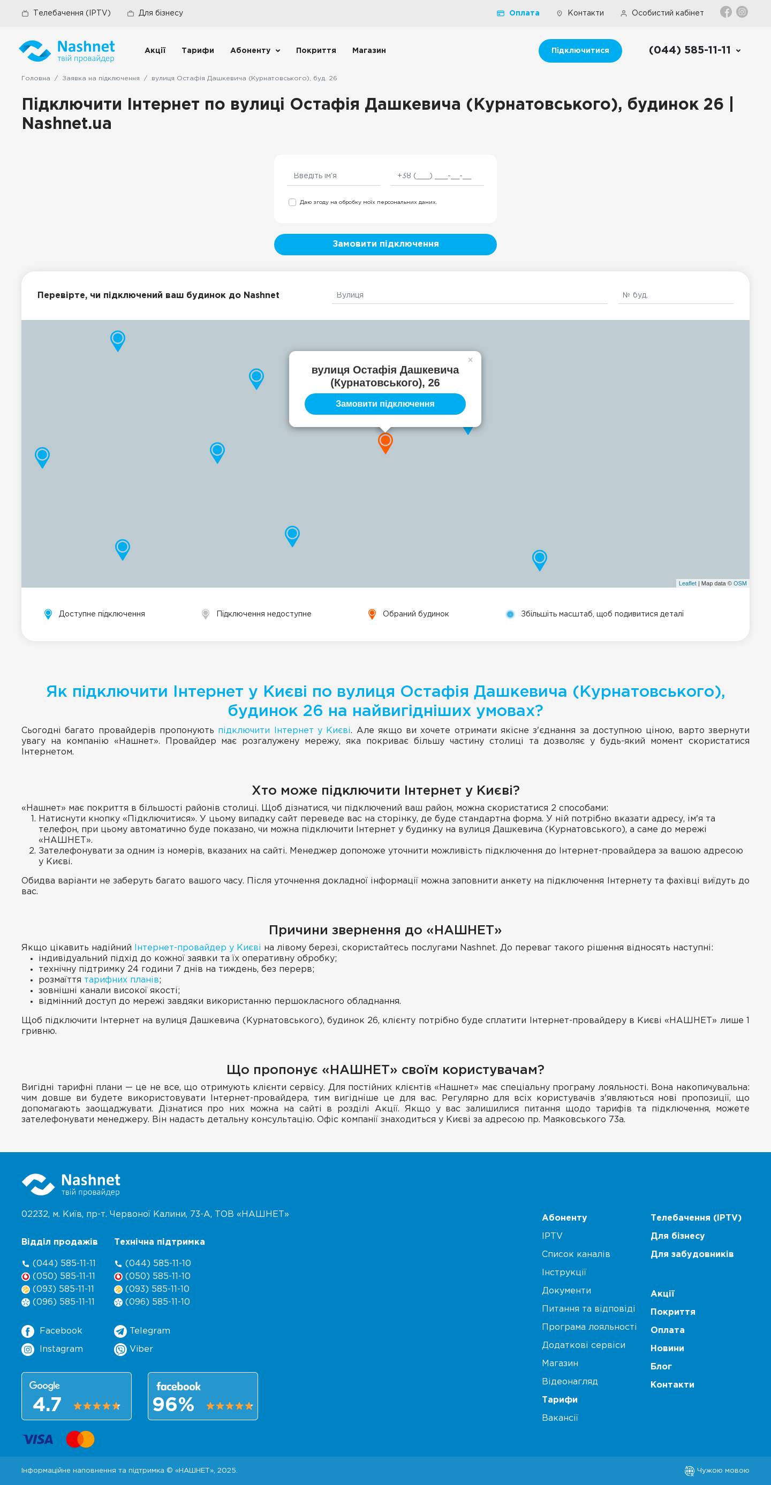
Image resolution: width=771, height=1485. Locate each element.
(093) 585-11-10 (152, 1289)
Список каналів (576, 1255)
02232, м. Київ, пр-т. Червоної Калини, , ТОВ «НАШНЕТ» (155, 1214)
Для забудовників (692, 1255)
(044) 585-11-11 (58, 1263)
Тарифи (198, 51)
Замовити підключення (385, 244)
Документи (566, 1291)
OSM (740, 583)
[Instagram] (743, 12)
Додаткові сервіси (583, 1346)
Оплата (518, 13)
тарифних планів (121, 980)
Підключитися (580, 51)
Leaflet (688, 583)
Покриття (316, 51)
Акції (155, 51)
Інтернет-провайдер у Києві (197, 948)
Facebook (51, 1331)
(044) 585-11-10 (152, 1263)
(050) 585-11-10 (152, 1276)
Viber (133, 1349)
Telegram (142, 1331)
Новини (667, 1349)
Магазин (369, 51)
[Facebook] (727, 12)
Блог (661, 1367)
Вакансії (560, 1418)
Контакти (580, 13)
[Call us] (695, 50)
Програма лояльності (589, 1327)
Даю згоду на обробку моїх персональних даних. (368, 202)
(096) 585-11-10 (152, 1302)
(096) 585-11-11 (58, 1302)
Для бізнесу (155, 13)
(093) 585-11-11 (57, 1289)
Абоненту (250, 51)
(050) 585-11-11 (58, 1276)
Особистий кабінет (662, 13)
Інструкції (564, 1273)
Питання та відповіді (589, 1309)
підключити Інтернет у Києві (284, 731)
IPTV (552, 1236)
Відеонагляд (570, 1382)
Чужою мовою (717, 1470)
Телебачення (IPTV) (66, 13)
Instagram (52, 1349)
